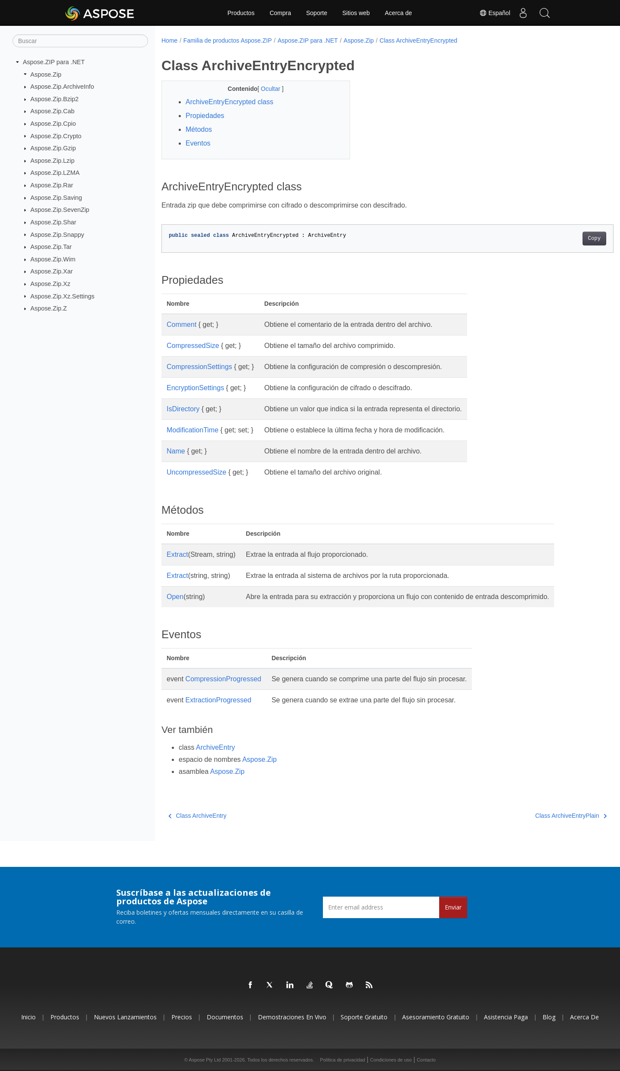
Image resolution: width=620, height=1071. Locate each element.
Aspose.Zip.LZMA (55, 172)
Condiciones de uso (391, 1059)
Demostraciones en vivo (292, 1017)
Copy (563, 239)
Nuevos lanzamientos (125, 1017)
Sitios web (356, 12)
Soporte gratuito (364, 1017)
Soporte (316, 12)
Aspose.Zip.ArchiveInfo (62, 86)
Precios (181, 1017)
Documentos (225, 1017)
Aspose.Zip (46, 74)
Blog (548, 1017)
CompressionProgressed (223, 679)
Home (169, 40)
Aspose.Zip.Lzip (52, 160)
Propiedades (205, 115)
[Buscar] (80, 40)
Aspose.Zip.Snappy (57, 234)
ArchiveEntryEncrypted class (229, 102)
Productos (240, 12)
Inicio (28, 1017)
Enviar (453, 907)
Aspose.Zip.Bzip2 (55, 99)
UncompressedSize (196, 472)
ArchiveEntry (215, 747)
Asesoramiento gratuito (435, 1017)
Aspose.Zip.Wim (53, 259)
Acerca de (398, 12)
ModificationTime (192, 430)
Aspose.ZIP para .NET (54, 62)
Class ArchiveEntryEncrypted (419, 40)
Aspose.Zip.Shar (53, 222)
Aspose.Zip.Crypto (56, 135)
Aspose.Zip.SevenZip (60, 209)
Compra (280, 12)
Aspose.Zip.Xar (52, 271)
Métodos (199, 129)
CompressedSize (193, 345)
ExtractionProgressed (218, 700)
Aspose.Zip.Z (49, 308)
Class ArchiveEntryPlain (539, 815)
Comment (181, 324)
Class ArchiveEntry (197, 815)
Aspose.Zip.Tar (51, 246)
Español (494, 13)
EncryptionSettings (195, 387)
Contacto (426, 1059)
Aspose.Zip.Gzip (53, 148)
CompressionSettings (199, 366)
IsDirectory (183, 409)
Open (175, 596)
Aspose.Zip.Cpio (53, 123)
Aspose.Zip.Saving (56, 197)
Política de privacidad (342, 1059)
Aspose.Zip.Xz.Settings (63, 295)
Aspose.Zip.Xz (51, 283)
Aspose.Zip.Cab (52, 111)
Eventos (198, 143)
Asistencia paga (506, 1017)
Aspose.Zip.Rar (52, 185)
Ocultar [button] (265, 88)
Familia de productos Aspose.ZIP (227, 40)
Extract (177, 554)
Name (176, 451)
